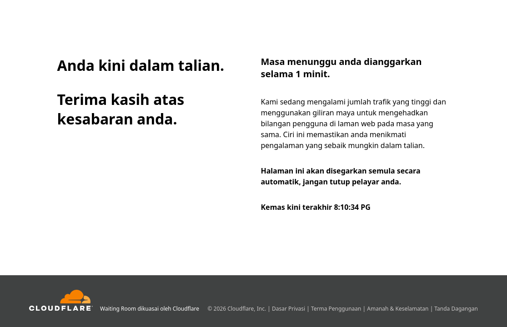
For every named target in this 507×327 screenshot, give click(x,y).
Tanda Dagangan (456, 308)
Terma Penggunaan (337, 308)
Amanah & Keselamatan (398, 308)
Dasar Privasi (289, 308)
